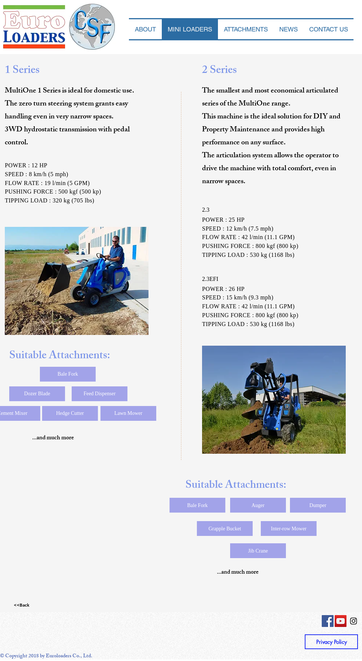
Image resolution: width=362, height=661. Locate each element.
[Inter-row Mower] (289, 528)
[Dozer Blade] (37, 393)
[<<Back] (21, 604)
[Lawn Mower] (128, 413)
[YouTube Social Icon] (340, 621)
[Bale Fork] (68, 374)
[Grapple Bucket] (225, 528)
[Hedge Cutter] (70, 413)
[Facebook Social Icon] (328, 621)
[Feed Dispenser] (99, 393)
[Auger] (258, 505)
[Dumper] (318, 505)
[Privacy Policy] (331, 641)
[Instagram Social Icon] (353, 621)
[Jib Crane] (258, 550)
